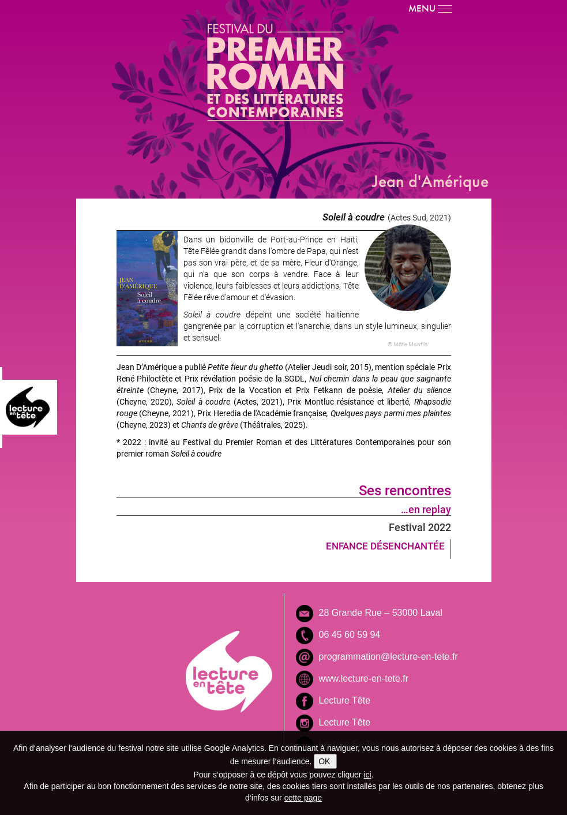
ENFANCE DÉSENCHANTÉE (385, 545)
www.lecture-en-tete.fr (364, 678)
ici (367, 774)
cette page (303, 797)
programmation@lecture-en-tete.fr (388, 656)
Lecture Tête (345, 700)
